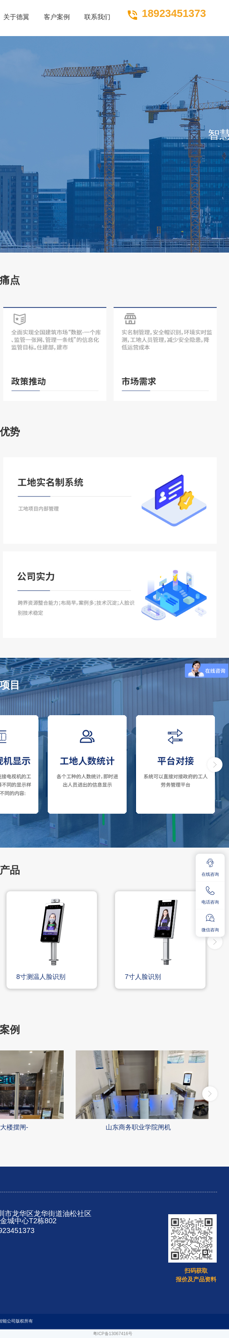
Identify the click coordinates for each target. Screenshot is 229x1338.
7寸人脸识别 (143, 976)
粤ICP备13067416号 (112, 1333)
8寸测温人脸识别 (40, 976)
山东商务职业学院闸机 (138, 1127)
